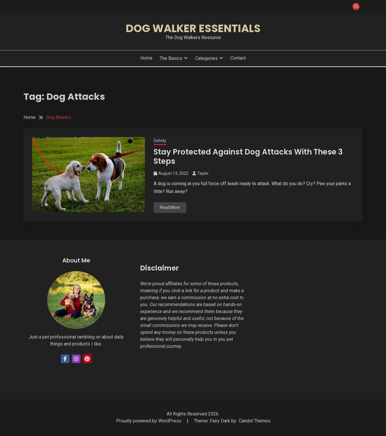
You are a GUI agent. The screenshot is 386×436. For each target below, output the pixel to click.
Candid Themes (254, 421)
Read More (170, 207)
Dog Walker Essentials (193, 28)
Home (146, 58)
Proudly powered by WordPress (149, 421)
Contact (238, 58)
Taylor (203, 173)
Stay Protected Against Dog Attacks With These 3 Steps (248, 157)
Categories (206, 58)
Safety (160, 140)
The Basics (171, 58)
